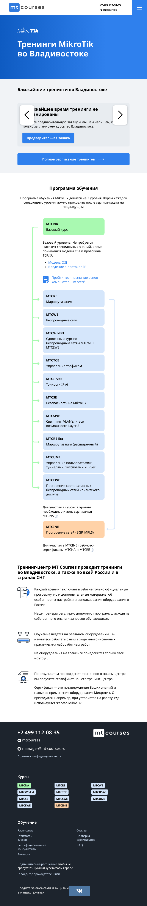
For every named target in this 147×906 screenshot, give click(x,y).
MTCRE (60, 785)
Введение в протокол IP (67, 267)
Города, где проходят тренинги (38, 874)
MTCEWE (25, 805)
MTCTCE (61, 792)
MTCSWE (62, 799)
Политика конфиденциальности (39, 756)
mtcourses (110, 10)
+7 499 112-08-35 (110, 5)
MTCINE (61, 805)
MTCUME (99, 799)
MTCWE (98, 785)
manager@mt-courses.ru (44, 748)
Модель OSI (57, 262)
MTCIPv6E (99, 792)
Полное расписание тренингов (73, 159)
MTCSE (23, 799)
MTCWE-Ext (26, 792)
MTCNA (24, 785)
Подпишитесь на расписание (37, 864)
